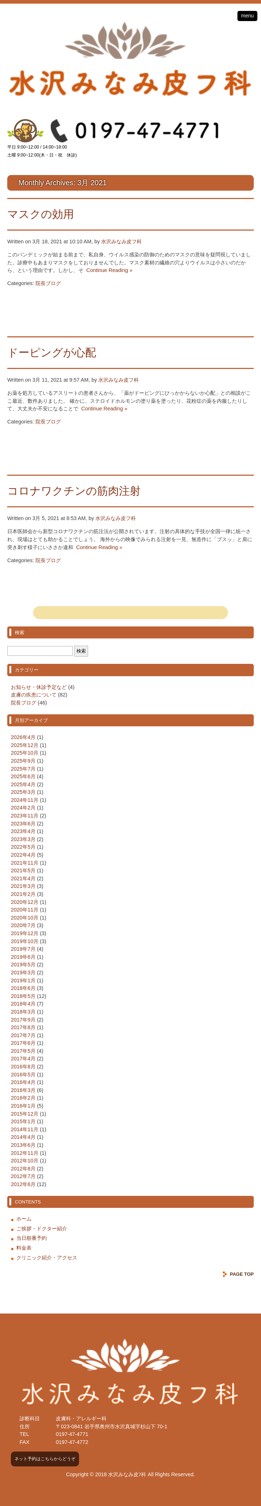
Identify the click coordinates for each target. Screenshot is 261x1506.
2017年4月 (23, 1058)
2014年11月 (24, 1129)
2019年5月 (23, 964)
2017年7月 (23, 1035)
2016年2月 (23, 1098)
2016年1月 (23, 1106)
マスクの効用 (40, 214)
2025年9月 (23, 761)
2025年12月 (24, 745)
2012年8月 (23, 1169)
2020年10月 (24, 918)
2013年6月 (23, 1145)
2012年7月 (23, 1176)
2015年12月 (24, 1114)
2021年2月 (23, 894)
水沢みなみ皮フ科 (121, 241)
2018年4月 (23, 1004)
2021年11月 (24, 863)
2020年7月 (23, 925)
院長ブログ (48, 283)
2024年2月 (23, 808)
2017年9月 (23, 1020)
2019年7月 (23, 949)
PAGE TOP (242, 1274)
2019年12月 (24, 933)
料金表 (24, 1248)
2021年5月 (23, 870)
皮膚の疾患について (34, 695)
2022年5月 (23, 847)
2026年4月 (23, 737)
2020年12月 (24, 902)
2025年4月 (23, 784)
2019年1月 (23, 980)
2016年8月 (23, 1066)
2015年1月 (23, 1121)
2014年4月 (23, 1137)
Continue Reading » (107, 270)
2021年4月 (23, 878)
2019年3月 (23, 972)
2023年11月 (24, 816)
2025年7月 (23, 769)
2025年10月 (24, 753)
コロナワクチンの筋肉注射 (74, 491)
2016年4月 (23, 1082)
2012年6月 (23, 1184)
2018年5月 (23, 996)
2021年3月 (23, 886)
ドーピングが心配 (51, 352)
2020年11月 (24, 910)
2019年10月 (24, 941)
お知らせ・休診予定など (39, 687)
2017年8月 (23, 1027)
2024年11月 (24, 800)
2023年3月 (23, 839)
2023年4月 (23, 831)
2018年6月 (23, 988)
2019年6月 (23, 957)
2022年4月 (23, 855)
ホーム (24, 1219)
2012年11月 (24, 1153)
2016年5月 (23, 1074)
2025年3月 (23, 792)
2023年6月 (23, 824)
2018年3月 (23, 1012)
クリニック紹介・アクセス (46, 1258)
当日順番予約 (31, 1238)
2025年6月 (23, 776)
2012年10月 (24, 1161)
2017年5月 (23, 1051)
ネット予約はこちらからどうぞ (44, 1458)
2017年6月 (23, 1043)
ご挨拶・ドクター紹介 (41, 1228)
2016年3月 (23, 1090)
